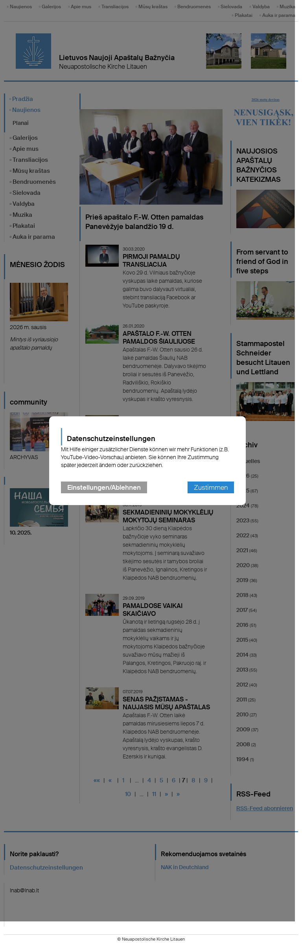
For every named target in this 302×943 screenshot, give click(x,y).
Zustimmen (214, 498)
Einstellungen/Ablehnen (107, 498)
